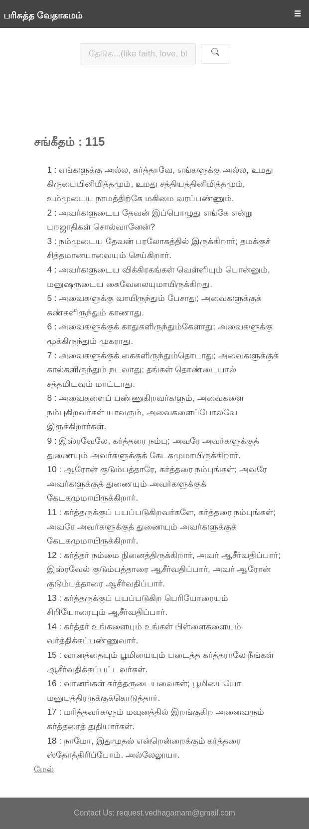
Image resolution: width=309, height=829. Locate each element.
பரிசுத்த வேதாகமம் (42, 15)
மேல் (44, 769)
